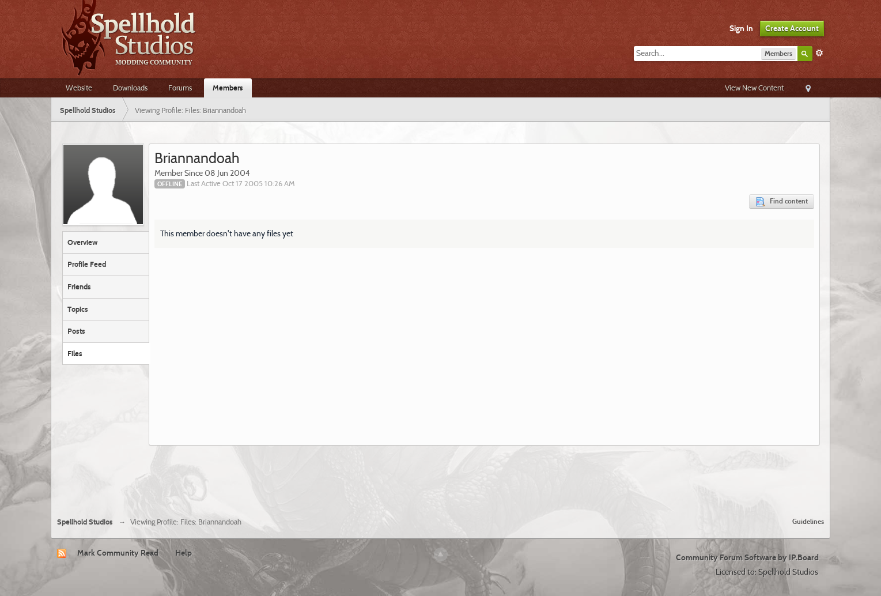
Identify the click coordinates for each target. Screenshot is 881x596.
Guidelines (808, 521)
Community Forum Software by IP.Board (747, 557)
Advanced (819, 53)
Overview (82, 242)
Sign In (741, 28)
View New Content (754, 87)
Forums (180, 87)
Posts (76, 330)
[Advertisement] (441, 477)
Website (79, 87)
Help (183, 553)
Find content (781, 201)
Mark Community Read (117, 553)
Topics (77, 309)
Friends (79, 286)
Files (74, 353)
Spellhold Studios (85, 522)
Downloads (130, 87)
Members (228, 87)
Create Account (792, 28)
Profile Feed (86, 264)
